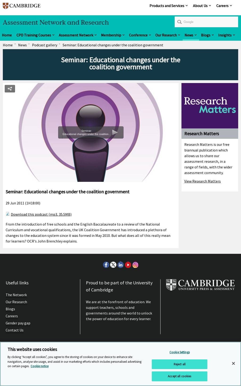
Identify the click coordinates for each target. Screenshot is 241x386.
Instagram (135, 264)
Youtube (128, 264)
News (189, 35)
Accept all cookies (179, 376)
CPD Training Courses (33, 35)
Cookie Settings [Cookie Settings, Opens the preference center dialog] (179, 352)
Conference (138, 35)
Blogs (205, 35)
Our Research (166, 35)
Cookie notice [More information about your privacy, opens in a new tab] (39, 366)
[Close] (233, 363)
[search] (206, 22)
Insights (225, 35)
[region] (120, 364)
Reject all (179, 364)
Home (7, 35)
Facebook (106, 264)
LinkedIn (120, 264)
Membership (111, 35)
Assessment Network (76, 35)
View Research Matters (202, 181)
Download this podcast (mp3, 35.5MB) (41, 214)
